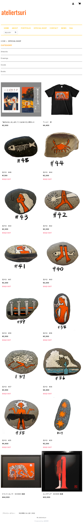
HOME (6, 28)
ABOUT (15, 28)
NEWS (63, 28)
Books (3, 71)
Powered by (41, 521)
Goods (3, 65)
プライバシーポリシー (9, 513)
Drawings (4, 58)
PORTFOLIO (26, 28)
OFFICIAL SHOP (40, 28)
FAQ (71, 28)
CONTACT (54, 28)
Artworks (4, 52)
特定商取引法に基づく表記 (27, 513)
